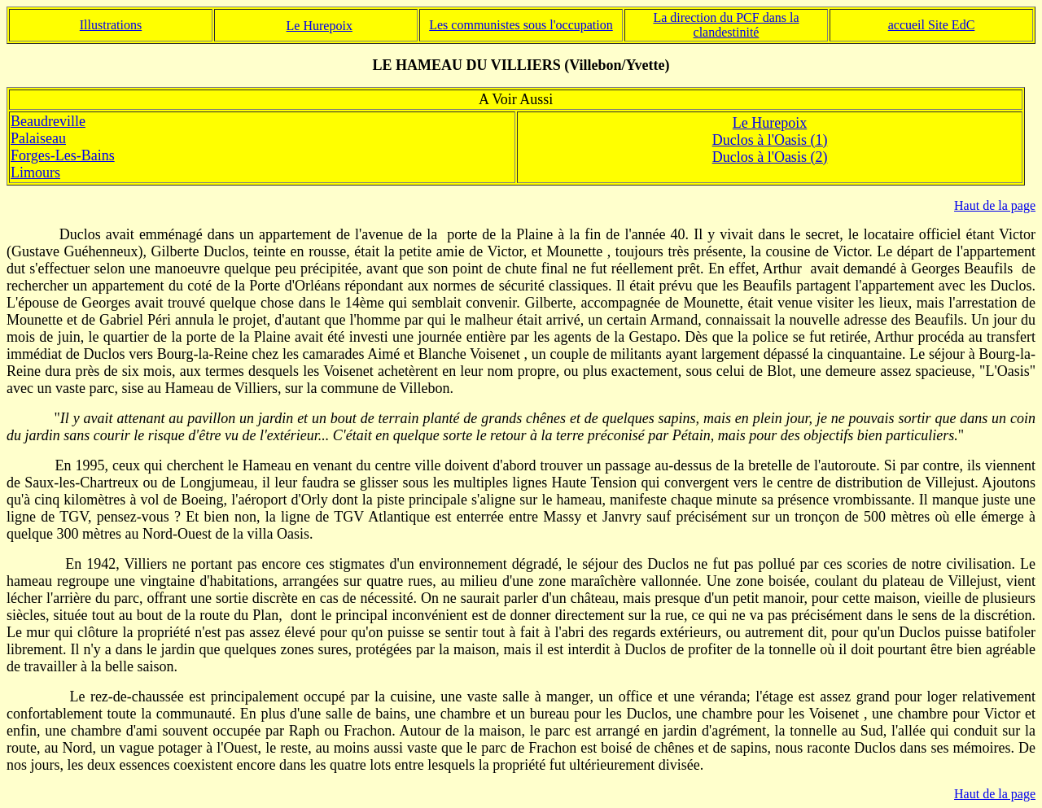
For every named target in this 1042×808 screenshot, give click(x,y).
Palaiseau (38, 138)
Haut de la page (994, 205)
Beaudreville (48, 121)
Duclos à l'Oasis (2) (770, 157)
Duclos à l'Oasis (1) (770, 140)
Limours (35, 172)
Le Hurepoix (770, 123)
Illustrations (111, 25)
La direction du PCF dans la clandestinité (726, 25)
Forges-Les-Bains (63, 155)
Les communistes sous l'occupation (521, 25)
